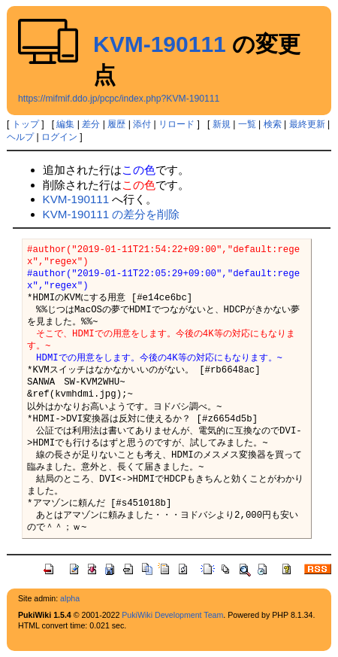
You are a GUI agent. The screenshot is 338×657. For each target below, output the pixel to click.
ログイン (59, 137)
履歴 (116, 124)
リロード (176, 124)
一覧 (247, 124)
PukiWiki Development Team (172, 614)
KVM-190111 (159, 44)
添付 (142, 124)
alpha (70, 598)
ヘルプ (20, 137)
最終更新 (307, 124)
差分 (91, 124)
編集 (65, 124)
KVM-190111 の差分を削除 (111, 214)
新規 (222, 124)
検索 (273, 124)
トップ (25, 124)
